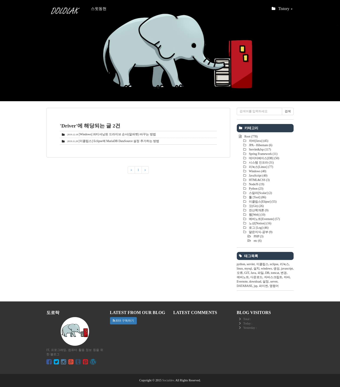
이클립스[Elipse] (262, 201)
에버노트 (243, 277)
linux (240, 268)
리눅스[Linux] (260, 167)
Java (253, 273)
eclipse (274, 264)
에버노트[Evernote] (264, 219)
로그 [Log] (258, 227)
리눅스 (284, 264)
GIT (246, 273)
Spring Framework (263, 153)
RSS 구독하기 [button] (123, 320)
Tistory (282, 10)
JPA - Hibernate (260, 145)
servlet (251, 264)
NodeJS (256, 184)
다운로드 (256, 277)
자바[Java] (258, 140)
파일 (261, 273)
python (241, 264)
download (255, 281)
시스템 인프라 (261, 162)
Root (251, 136)
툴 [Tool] (257, 197)
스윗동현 (98, 9)
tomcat (275, 273)
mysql (248, 268)
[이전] (131, 170)
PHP (258, 236)
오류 (240, 273)
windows (266, 268)
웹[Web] (256, 214)
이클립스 (262, 264)
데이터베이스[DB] (263, 158)
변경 (284, 273)
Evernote (242, 281)
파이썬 (263, 286)
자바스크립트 (273, 277)
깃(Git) (256, 206)
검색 (288, 111)
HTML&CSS (259, 180)
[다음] (145, 170)
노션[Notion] (259, 223)
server (274, 281)
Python (255, 188)
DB (267, 273)
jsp (255, 286)
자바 (287, 277)
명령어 (274, 286)
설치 (256, 268)
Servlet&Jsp (259, 149)
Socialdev (168, 380)
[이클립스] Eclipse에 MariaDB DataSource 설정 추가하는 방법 (119, 141)
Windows (257, 171)
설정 (266, 281)
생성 (276, 268)
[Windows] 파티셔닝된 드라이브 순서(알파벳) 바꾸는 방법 (117, 134)
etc (257, 240)
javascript (287, 268)
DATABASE (244, 286)
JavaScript (258, 175)
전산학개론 (258, 210)
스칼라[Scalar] (260, 193)
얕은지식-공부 (260, 232)
